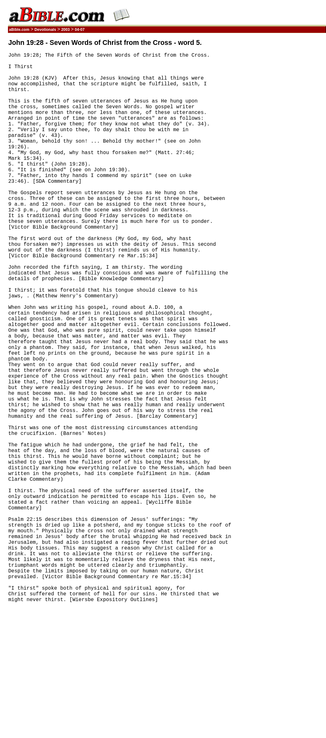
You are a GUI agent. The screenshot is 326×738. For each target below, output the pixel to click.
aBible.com (19, 29)
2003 (65, 29)
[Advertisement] (295, 134)
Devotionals (45, 29)
